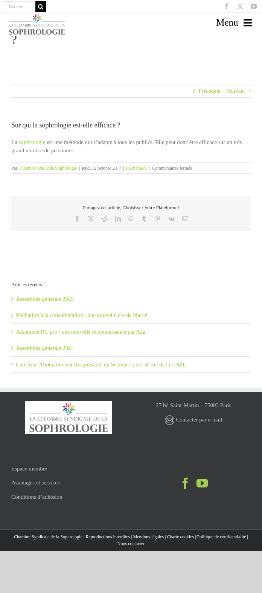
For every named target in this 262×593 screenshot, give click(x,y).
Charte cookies (180, 536)
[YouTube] (202, 483)
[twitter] (240, 6)
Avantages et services (35, 483)
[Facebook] (185, 483)
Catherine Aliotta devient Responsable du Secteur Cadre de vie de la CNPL (101, 365)
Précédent (209, 91)
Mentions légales (148, 536)
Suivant (236, 91)
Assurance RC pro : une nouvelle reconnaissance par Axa (80, 332)
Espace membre (29, 469)
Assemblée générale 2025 (45, 299)
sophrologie (32, 142)
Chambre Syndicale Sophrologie (47, 168)
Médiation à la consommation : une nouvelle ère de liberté (81, 315)
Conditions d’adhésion (36, 497)
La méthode (137, 168)
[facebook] (227, 6)
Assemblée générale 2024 (45, 348)
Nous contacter (131, 543)
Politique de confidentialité (221, 536)
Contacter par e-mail (193, 420)
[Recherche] (19, 6)
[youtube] (254, 6)
